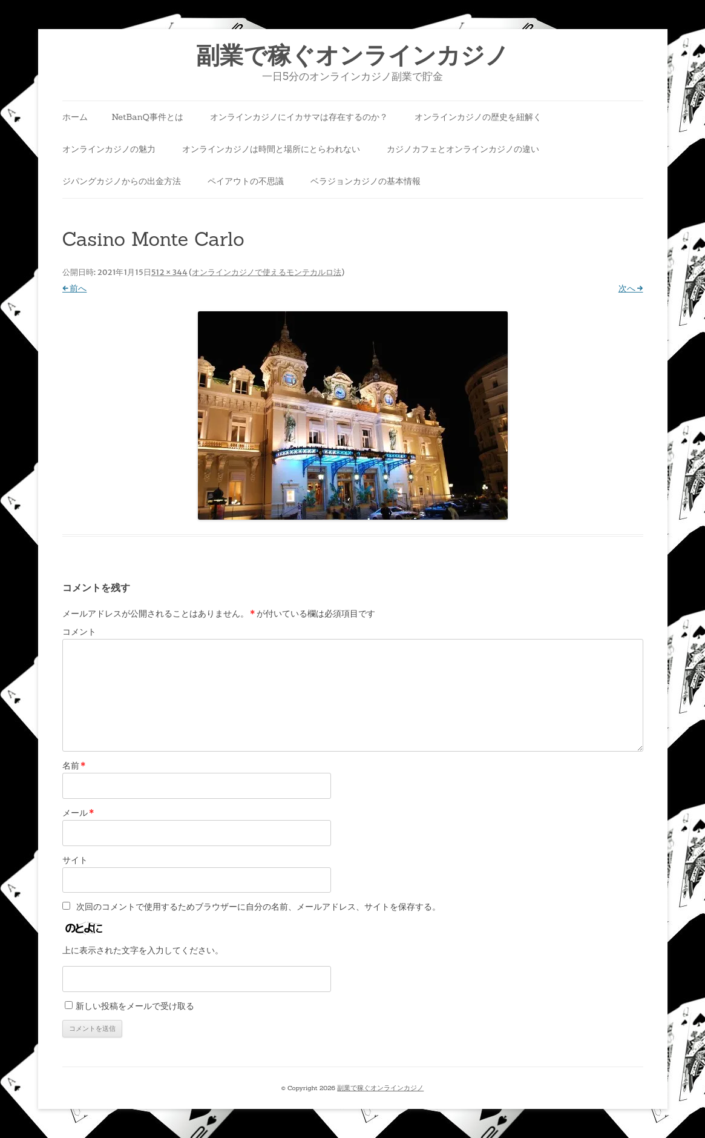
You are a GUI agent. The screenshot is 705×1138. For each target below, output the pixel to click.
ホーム (75, 116)
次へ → (630, 288)
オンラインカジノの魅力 (109, 149)
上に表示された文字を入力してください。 (142, 950)
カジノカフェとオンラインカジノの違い (463, 149)
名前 (74, 765)
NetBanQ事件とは (147, 116)
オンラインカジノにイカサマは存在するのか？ (299, 116)
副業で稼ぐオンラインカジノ (352, 55)
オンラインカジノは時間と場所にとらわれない (271, 149)
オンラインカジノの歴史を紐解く (478, 116)
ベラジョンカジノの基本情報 (365, 181)
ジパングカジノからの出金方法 (121, 181)
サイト (75, 860)
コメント (79, 631)
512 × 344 (169, 272)
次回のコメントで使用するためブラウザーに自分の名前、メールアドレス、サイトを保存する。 (258, 906)
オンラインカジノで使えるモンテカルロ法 (266, 272)
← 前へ (74, 288)
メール (78, 812)
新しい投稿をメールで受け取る (135, 1006)
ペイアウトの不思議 (246, 181)
